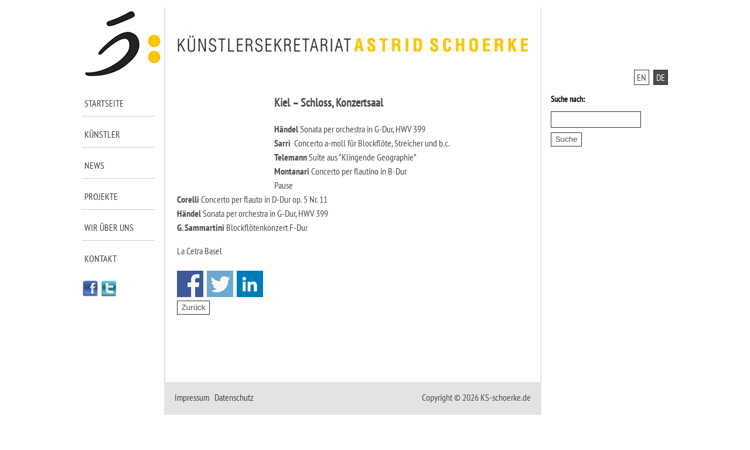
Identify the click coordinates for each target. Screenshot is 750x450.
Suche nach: (568, 99)
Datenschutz (234, 397)
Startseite (104, 103)
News (94, 165)
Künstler (102, 134)
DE (660, 77)
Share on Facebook (190, 284)
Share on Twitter (220, 284)
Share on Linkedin (250, 284)
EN (641, 77)
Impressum (192, 397)
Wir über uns (109, 227)
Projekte (101, 196)
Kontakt (100, 258)
